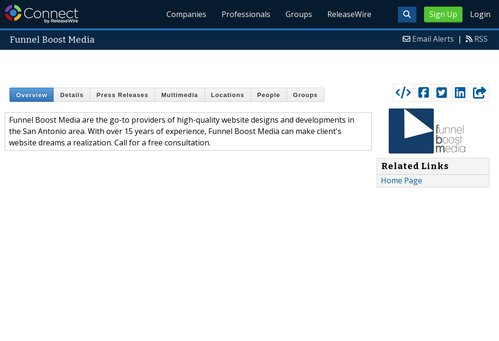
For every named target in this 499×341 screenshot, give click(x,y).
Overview (31, 95)
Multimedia (179, 95)
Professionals (246, 14)
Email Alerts (433, 39)
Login (480, 14)
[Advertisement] (249, 65)
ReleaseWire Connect (41, 14)
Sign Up (443, 14)
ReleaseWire (349, 14)
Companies (186, 14)
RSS (481, 39)
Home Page (401, 180)
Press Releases (122, 95)
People (268, 95)
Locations (227, 95)
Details (72, 95)
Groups (299, 14)
